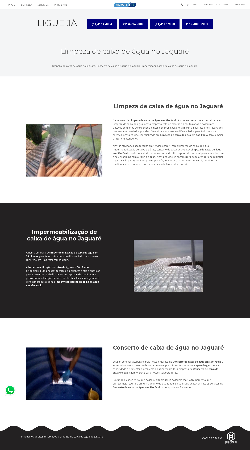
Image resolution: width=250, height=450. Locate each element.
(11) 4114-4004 (191, 4)
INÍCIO (11, 4)
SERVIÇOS (43, 4)
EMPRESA (26, 4)
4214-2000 (208, 4)
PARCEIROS (60, 4)
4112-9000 (223, 4)
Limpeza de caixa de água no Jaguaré (81, 436)
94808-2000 (240, 4)
